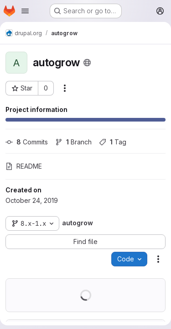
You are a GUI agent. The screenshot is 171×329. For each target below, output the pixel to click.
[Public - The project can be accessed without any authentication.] (87, 62)
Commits (26, 142)
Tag (112, 142)
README (23, 166)
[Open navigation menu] (25, 11)
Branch (73, 142)
